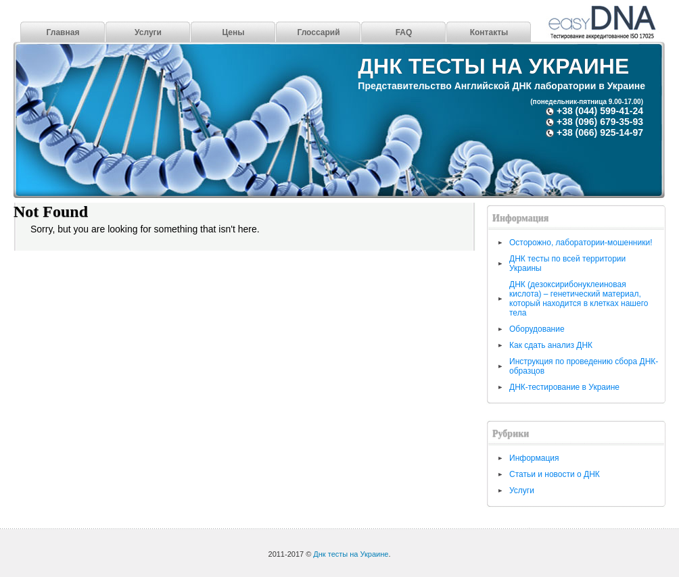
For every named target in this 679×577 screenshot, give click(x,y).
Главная (63, 32)
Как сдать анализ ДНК (550, 345)
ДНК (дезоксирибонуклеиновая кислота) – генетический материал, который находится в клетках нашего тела (578, 299)
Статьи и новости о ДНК (554, 474)
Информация (534, 458)
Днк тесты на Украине (493, 66)
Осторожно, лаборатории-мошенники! (580, 242)
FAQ (404, 32)
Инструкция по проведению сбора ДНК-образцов (583, 366)
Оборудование (537, 329)
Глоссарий (318, 32)
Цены (233, 32)
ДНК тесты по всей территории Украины (567, 263)
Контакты (489, 32)
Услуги (148, 32)
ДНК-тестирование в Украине (564, 387)
